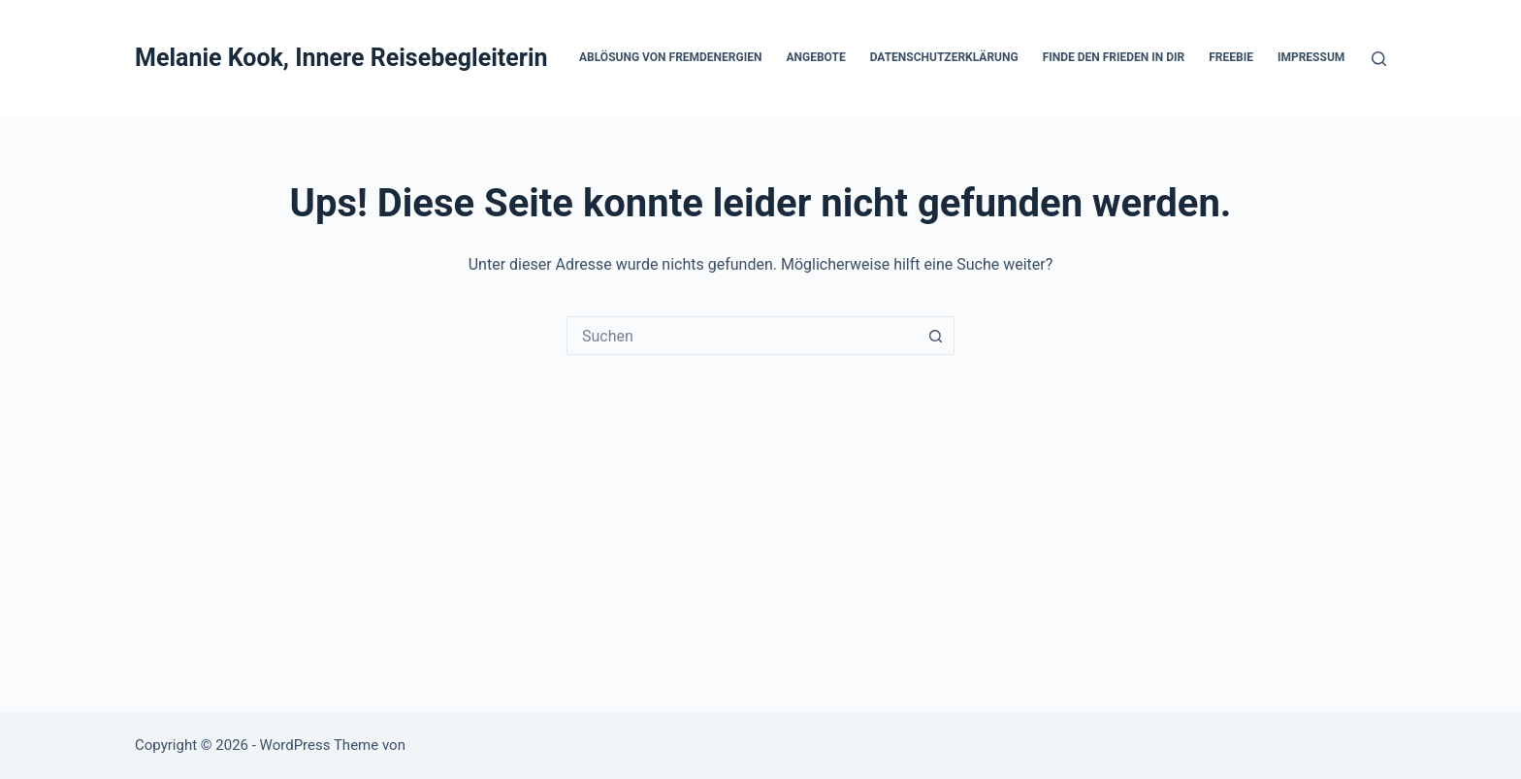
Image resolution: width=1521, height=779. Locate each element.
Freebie (1231, 57)
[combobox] (742, 335)
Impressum (1311, 57)
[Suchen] (1379, 58)
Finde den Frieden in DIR (1114, 57)
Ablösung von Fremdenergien (670, 57)
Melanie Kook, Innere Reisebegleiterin (341, 58)
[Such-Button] (935, 335)
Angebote (815, 57)
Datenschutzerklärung (944, 57)
